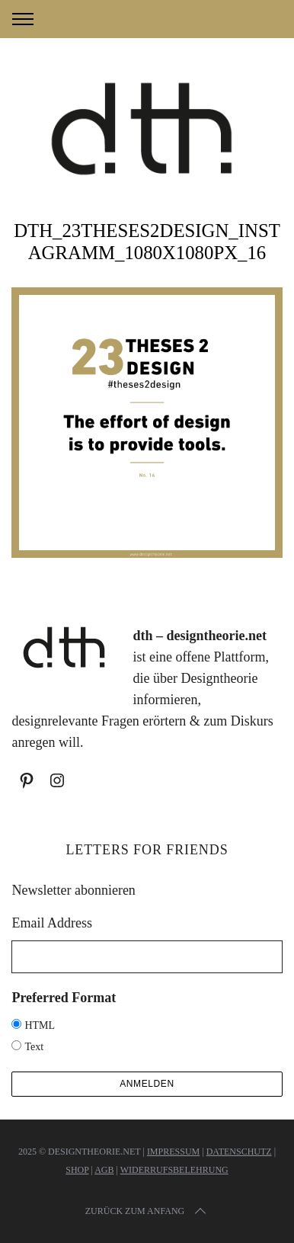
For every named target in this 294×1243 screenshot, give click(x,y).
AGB (103, 1170)
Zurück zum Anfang (147, 1211)
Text (33, 1046)
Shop (77, 1170)
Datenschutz (239, 1151)
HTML (39, 1025)
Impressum (173, 1151)
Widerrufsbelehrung (174, 1170)
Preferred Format (63, 997)
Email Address (51, 923)
